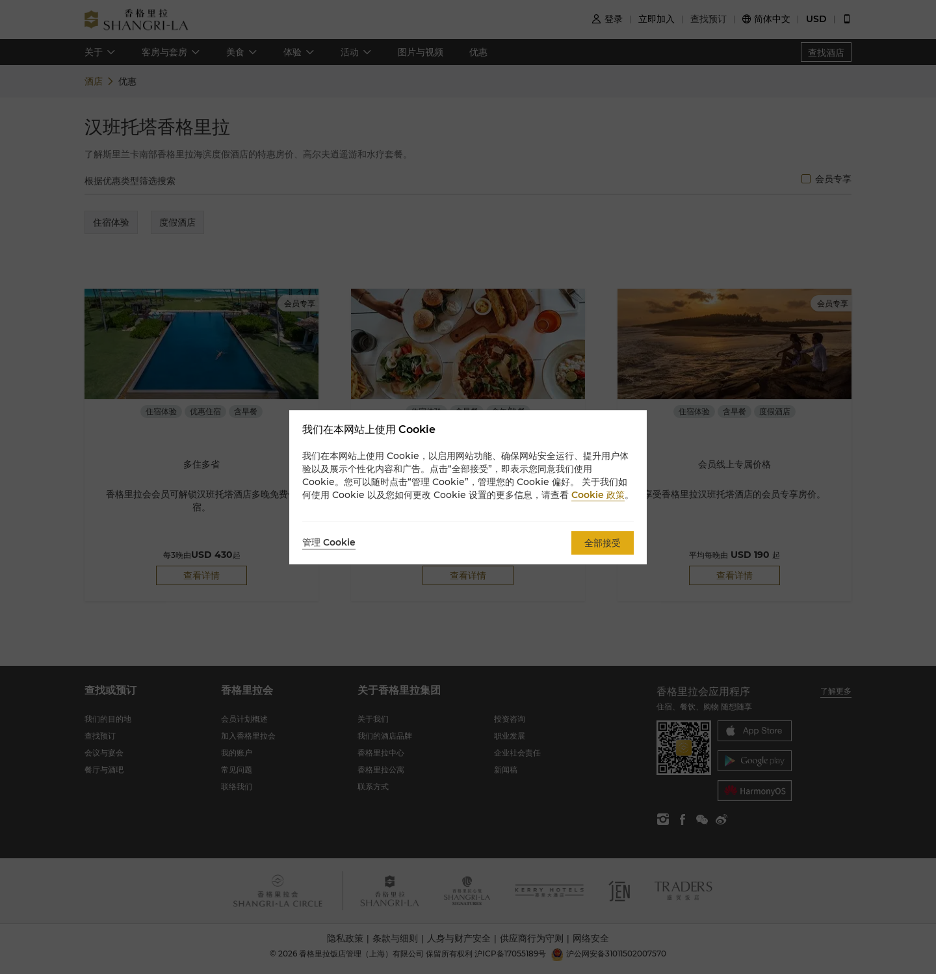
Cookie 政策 (598, 495)
